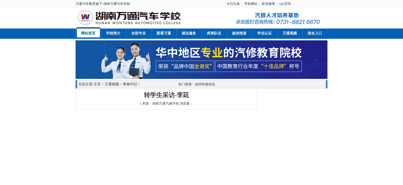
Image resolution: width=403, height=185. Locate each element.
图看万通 (164, 33)
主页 (97, 84)
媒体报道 (239, 33)
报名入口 (315, 33)
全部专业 (138, 33)
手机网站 (251, 4)
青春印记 (130, 84)
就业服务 (189, 33)
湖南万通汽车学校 (116, 4)
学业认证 (264, 33)
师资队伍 (214, 33)
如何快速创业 (205, 84)
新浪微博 (268, 4)
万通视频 (289, 33)
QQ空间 (285, 4)
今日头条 (233, 4)
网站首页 (88, 33)
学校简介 (113, 33)
